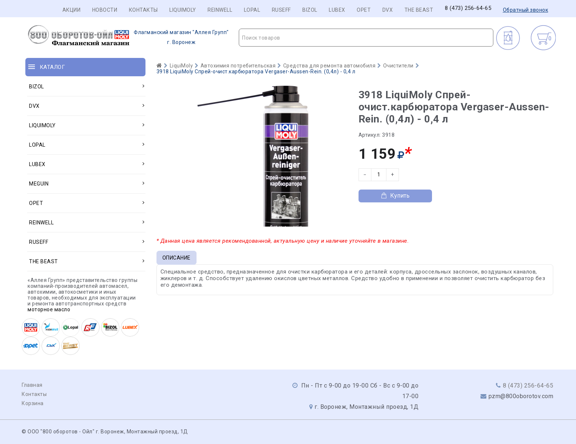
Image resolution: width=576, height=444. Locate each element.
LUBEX (337, 10)
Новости (105, 10)
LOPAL (252, 10)
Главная (32, 385)
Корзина (33, 403)
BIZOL (309, 10)
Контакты (143, 10)
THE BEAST (418, 10)
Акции (71, 10)
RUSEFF (281, 10)
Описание (176, 258)
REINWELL (220, 10)
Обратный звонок (525, 10)
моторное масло (49, 309)
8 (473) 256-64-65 (468, 8)
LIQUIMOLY (182, 10)
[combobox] (366, 38)
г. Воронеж (127, 37)
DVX (387, 10)
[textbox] (366, 38)
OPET (364, 10)
